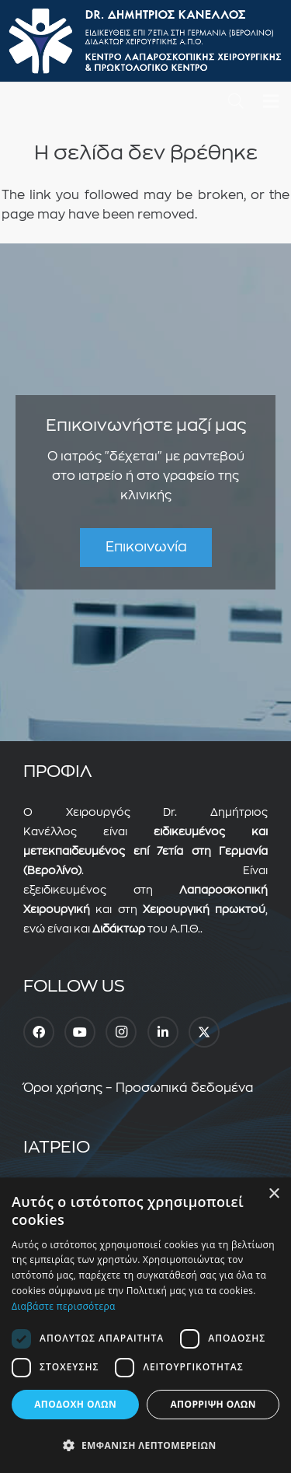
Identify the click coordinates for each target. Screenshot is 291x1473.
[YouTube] (79, 1032)
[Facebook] (38, 1032)
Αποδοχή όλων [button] (75, 1404)
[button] (236, 101)
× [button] (273, 1194)
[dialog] (145, 1325)
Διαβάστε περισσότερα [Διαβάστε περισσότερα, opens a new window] (64, 1306)
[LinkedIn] (162, 1032)
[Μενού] (271, 101)
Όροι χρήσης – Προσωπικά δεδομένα (138, 1088)
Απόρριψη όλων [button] (212, 1404)
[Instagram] (121, 1032)
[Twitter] (204, 1032)
